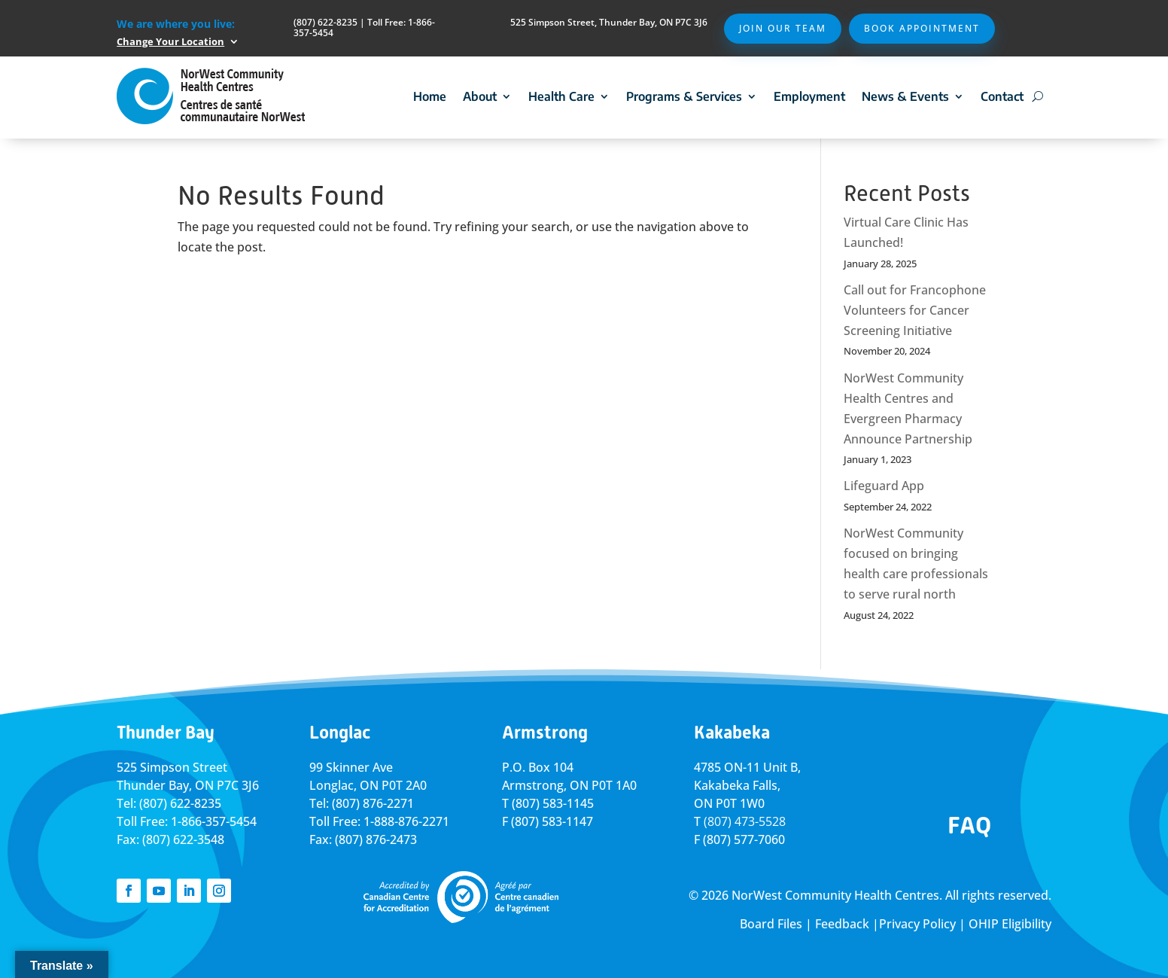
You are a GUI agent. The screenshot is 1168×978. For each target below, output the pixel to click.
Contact (1002, 96)
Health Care (561, 96)
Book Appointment (922, 28)
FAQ (969, 825)
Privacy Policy (917, 924)
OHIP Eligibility (1010, 924)
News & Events (905, 96)
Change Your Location (170, 41)
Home (429, 96)
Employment (809, 96)
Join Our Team (782, 28)
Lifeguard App (884, 485)
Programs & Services (684, 96)
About (480, 96)
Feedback (842, 924)
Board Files (771, 924)
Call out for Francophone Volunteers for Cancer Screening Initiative (915, 310)
